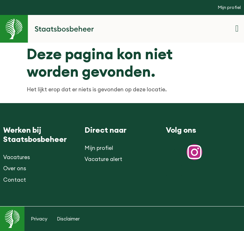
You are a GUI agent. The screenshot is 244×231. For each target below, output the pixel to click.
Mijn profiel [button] (229, 7)
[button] (237, 28)
